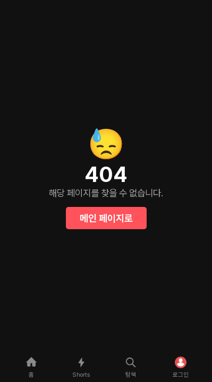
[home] (31, 366)
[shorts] (81, 366)
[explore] (131, 366)
